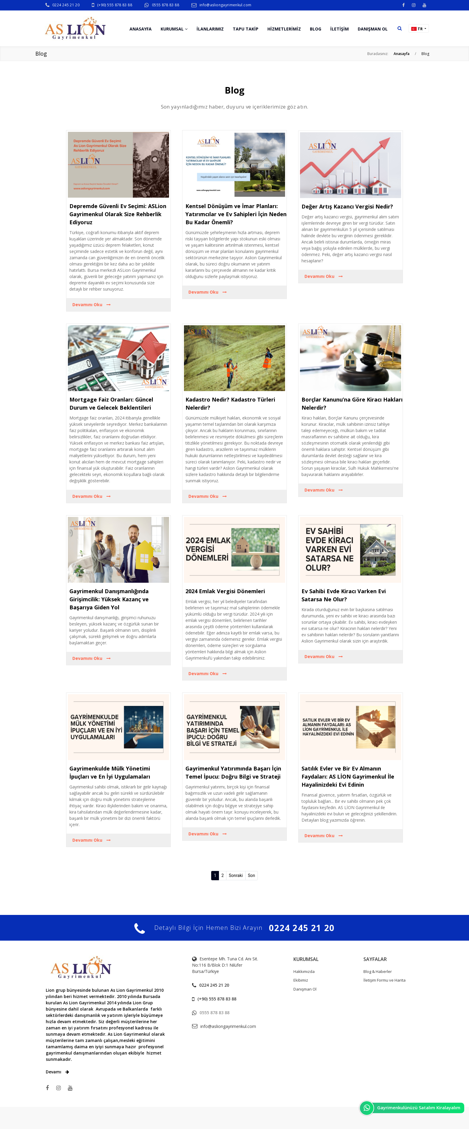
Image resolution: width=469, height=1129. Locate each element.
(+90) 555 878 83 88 (114, 4)
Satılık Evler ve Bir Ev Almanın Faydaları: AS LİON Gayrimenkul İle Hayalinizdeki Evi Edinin (348, 776)
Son (251, 875)
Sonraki (236, 875)
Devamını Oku (91, 314)
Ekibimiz (300, 980)
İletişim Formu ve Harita (384, 980)
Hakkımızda (304, 971)
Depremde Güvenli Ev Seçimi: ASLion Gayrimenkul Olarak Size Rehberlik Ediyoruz (117, 223)
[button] (400, 28)
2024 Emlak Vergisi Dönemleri (225, 591)
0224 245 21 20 (66, 4)
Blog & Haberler (377, 971)
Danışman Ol (304, 989)
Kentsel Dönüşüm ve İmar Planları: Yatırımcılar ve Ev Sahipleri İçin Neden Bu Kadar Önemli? (236, 232)
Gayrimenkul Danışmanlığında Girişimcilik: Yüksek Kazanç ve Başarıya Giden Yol (109, 599)
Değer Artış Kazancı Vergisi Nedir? (347, 234)
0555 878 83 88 (165, 4)
